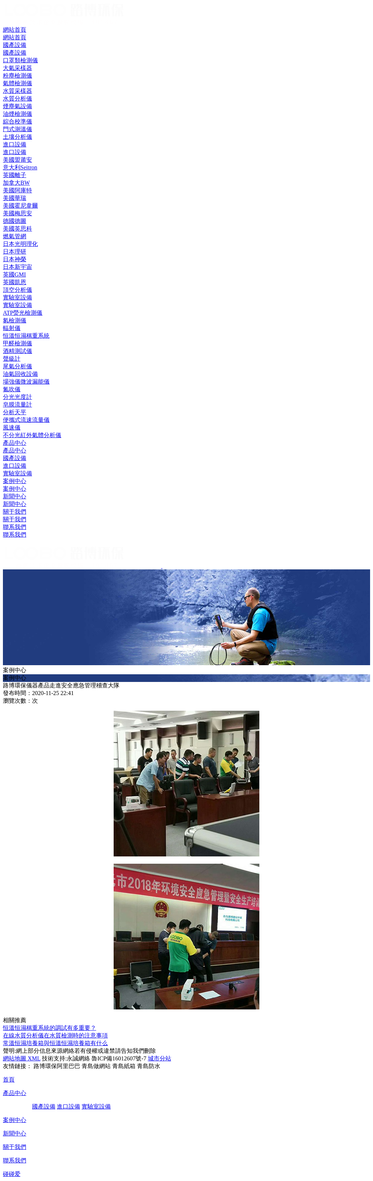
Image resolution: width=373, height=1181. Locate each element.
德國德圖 (14, 221)
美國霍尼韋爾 (20, 206)
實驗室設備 (17, 473)
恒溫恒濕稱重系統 (26, 336)
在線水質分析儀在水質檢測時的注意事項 (55, 1035)
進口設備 (14, 466)
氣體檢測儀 (17, 83)
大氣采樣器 (17, 68)
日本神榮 (14, 259)
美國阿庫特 (17, 190)
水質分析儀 (17, 98)
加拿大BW (16, 183)
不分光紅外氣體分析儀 (32, 435)
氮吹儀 (11, 389)
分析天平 (14, 412)
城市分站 (159, 1058)
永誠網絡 (78, 1058)
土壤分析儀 (17, 137)
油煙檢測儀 (17, 114)
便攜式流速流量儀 (26, 420)
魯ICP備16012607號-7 (118, 1058)
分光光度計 (17, 397)
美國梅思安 (17, 213)
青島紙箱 (124, 1066)
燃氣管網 (14, 236)
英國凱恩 (14, 282)
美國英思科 (17, 228)
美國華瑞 (14, 198)
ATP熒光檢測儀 (22, 313)
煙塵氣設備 (17, 106)
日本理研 (14, 251)
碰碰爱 (11, 1174)
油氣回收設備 (20, 374)
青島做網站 (96, 1066)
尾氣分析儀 (17, 366)
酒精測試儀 (17, 351)
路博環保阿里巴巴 (57, 1066)
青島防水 (148, 1066)
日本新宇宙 (17, 267)
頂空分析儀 (17, 290)
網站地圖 (14, 1058)
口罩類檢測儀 (20, 60)
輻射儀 (11, 328)
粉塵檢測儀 (17, 75)
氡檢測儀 (14, 320)
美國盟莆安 (17, 160)
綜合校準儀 (17, 121)
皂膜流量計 (17, 404)
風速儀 (11, 427)
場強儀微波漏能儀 (26, 381)
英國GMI (14, 274)
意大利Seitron (20, 167)
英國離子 (14, 175)
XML (33, 1058)
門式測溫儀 (17, 129)
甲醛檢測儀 (17, 343)
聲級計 (11, 359)
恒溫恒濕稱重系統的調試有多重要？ (49, 1028)
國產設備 (14, 458)
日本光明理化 (20, 244)
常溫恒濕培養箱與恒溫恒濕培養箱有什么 (55, 1043)
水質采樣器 (17, 91)
